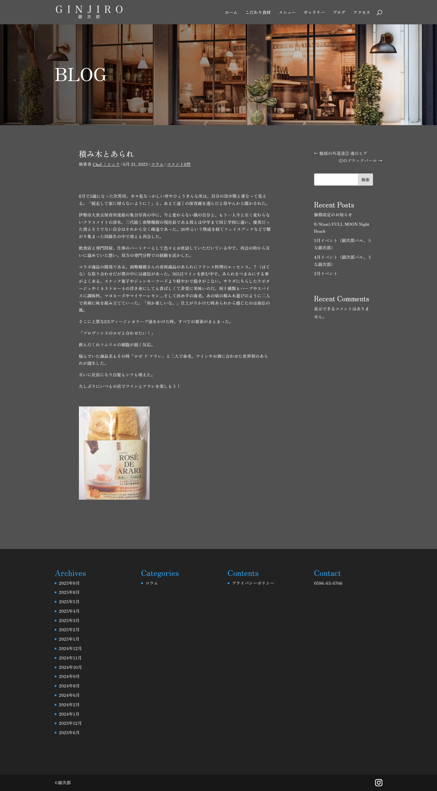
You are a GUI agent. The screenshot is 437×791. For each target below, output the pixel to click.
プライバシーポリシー (253, 583)
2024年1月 (69, 714)
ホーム (231, 12)
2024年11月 (70, 658)
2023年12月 (70, 723)
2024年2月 (69, 704)
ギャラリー (314, 12)
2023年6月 (69, 732)
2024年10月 (70, 667)
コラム (157, 164)
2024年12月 (70, 648)
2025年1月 (69, 639)
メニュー (287, 12)
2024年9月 (69, 676)
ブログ (339, 12)
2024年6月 (69, 695)
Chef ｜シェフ (106, 164)
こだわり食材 (258, 12)
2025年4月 (69, 611)
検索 (365, 179)
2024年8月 (69, 686)
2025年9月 (69, 583)
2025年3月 (69, 620)
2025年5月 (69, 601)
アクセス (361, 12)
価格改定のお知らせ (333, 214)
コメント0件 (179, 164)
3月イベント (326, 273)
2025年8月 (69, 592)
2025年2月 (69, 629)
